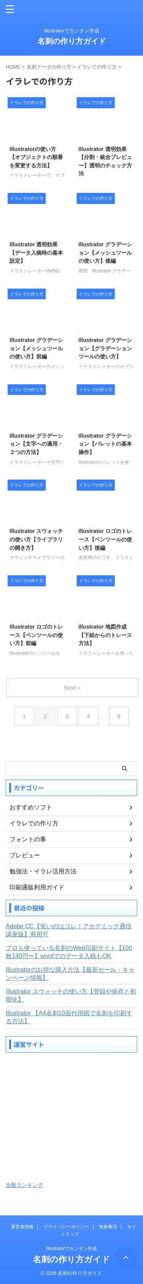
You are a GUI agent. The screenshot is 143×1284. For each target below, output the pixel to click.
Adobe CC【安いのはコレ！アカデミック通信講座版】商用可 (69, 930)
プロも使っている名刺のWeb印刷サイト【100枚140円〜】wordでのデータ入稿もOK (69, 952)
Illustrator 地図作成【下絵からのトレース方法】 (105, 635)
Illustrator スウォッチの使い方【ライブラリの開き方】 (36, 539)
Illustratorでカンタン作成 (71, 1248)
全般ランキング (24, 1185)
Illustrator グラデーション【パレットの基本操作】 (105, 444)
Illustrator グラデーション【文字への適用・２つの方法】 (36, 444)
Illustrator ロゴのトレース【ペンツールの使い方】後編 (105, 539)
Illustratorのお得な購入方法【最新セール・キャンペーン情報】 (70, 973)
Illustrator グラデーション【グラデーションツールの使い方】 (105, 348)
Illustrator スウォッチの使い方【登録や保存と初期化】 (71, 995)
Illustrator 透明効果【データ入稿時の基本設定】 (36, 252)
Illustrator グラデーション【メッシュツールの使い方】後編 (105, 252)
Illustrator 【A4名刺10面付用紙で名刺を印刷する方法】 (69, 1017)
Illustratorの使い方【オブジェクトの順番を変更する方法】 (36, 157)
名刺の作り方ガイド (71, 41)
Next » (72, 687)
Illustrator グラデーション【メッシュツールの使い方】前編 (36, 348)
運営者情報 (22, 1226)
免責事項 (108, 1226)
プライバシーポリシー (66, 1226)
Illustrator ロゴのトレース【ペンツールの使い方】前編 (36, 635)
